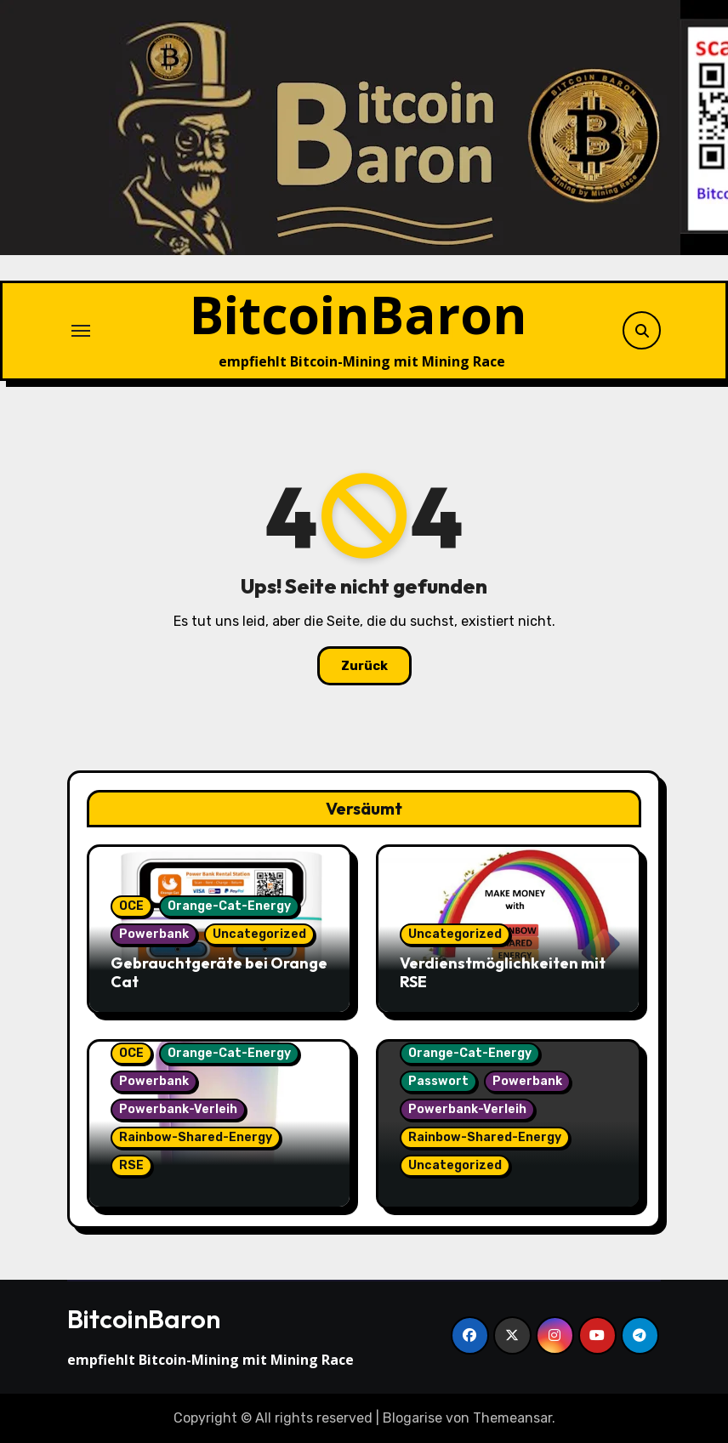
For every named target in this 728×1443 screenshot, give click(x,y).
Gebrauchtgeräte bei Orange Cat (219, 972)
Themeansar (512, 1418)
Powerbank (154, 934)
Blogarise (412, 1418)
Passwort (438, 1081)
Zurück (364, 665)
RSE (131, 1165)
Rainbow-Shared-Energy (195, 1137)
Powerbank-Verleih (178, 1109)
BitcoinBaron (358, 314)
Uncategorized (259, 934)
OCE (131, 906)
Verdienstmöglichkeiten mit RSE (503, 972)
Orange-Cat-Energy (229, 906)
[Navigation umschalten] (80, 331)
